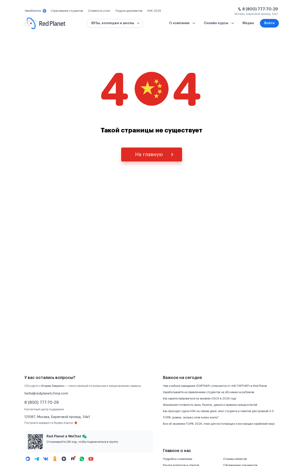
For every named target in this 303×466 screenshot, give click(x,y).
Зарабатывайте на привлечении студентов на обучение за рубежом (208, 392)
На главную (149, 154)
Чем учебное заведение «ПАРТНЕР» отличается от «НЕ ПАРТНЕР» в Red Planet (215, 386)
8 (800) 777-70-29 (260, 9)
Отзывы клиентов (235, 459)
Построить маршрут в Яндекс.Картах (50, 422)
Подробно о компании (177, 459)
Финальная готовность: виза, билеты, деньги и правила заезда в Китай (210, 405)
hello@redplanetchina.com (46, 393)
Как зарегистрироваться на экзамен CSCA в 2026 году (199, 398)
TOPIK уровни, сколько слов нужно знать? (191, 417)
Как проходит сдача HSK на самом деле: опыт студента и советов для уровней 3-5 (218, 411)
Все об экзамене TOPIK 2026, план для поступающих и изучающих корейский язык (219, 423)
